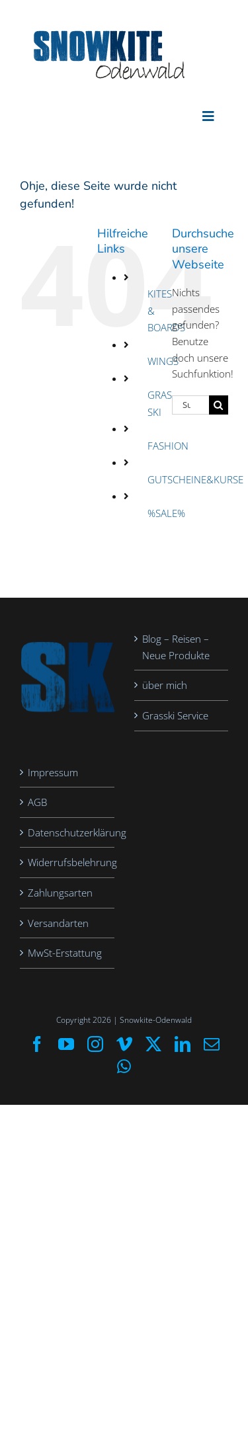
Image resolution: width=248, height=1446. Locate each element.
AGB (37, 802)
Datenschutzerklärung (68, 832)
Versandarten (58, 923)
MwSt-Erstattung (65, 952)
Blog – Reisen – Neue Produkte (176, 647)
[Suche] (218, 405)
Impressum (53, 772)
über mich (164, 685)
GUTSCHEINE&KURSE (195, 479)
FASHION (167, 445)
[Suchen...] (190, 405)
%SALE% (166, 513)
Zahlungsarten (60, 892)
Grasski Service (175, 715)
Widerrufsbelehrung (68, 862)
